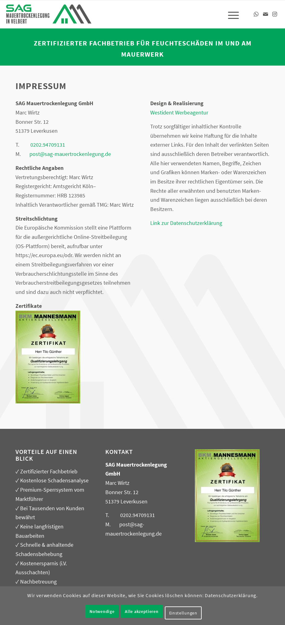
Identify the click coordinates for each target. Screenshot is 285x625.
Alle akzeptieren (141, 611)
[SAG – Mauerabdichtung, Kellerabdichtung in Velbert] (60, 14)
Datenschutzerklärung (230, 595)
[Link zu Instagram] (274, 14)
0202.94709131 (47, 144)
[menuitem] (230, 14)
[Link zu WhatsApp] (256, 14)
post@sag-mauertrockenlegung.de (70, 153)
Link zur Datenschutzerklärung (186, 222)
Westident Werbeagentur (179, 112)
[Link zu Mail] (265, 14)
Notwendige (102, 611)
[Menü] (230, 14)
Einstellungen (183, 613)
